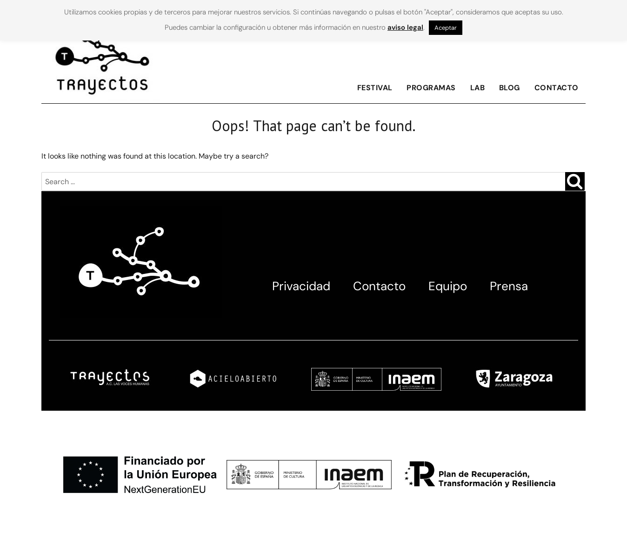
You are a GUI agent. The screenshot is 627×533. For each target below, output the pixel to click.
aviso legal (405, 27)
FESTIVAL (375, 88)
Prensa (509, 286)
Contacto (556, 88)
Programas (431, 88)
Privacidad (301, 286)
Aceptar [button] (445, 28)
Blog (509, 88)
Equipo (447, 286)
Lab (477, 88)
